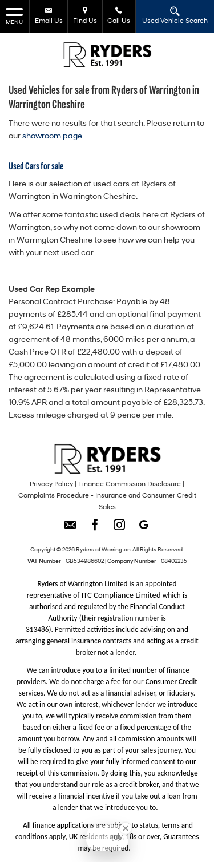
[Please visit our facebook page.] (95, 529)
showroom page (52, 136)
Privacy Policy (51, 484)
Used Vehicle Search (175, 15)
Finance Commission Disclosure (129, 484)
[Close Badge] (125, 828)
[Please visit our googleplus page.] (144, 529)
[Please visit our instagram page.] (120, 529)
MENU (14, 16)
